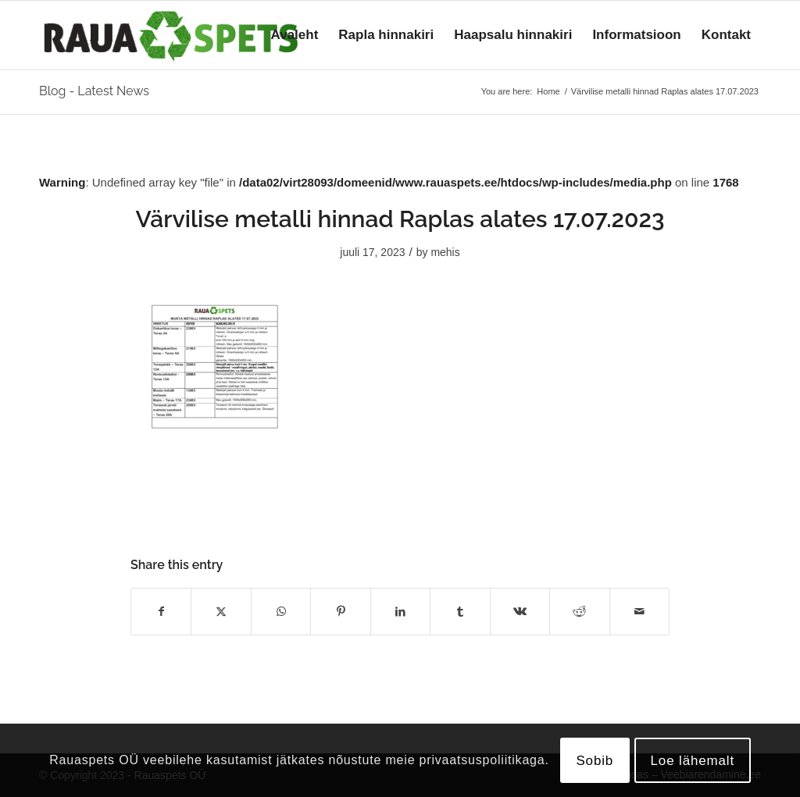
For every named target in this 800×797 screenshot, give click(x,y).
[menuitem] (295, 35)
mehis (444, 252)
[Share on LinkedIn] (400, 612)
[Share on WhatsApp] (281, 612)
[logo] (171, 35)
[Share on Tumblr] (459, 612)
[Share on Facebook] (161, 612)
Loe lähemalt (693, 760)
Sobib (594, 760)
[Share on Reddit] (579, 612)
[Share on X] (220, 612)
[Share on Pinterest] (340, 612)
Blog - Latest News (94, 91)
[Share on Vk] (520, 612)
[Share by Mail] (640, 612)
